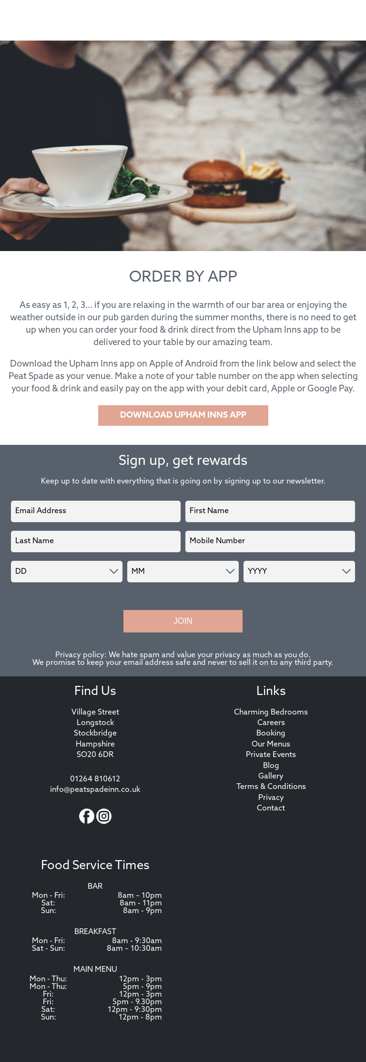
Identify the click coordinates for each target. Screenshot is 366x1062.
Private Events (271, 755)
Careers (271, 723)
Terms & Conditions (271, 787)
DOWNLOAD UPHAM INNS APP (183, 415)
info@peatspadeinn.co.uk (95, 790)
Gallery (271, 776)
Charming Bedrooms (271, 712)
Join (183, 621)
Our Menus (271, 744)
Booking (270, 733)
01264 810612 (95, 779)
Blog (271, 766)
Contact (271, 808)
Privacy (271, 798)
